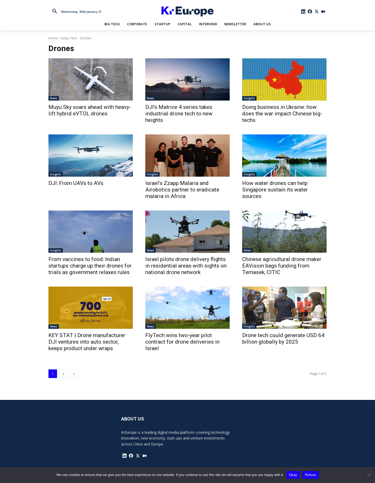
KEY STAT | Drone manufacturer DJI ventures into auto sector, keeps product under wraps (86, 341)
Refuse (310, 475)
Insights (249, 98)
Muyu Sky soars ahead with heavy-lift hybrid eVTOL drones (89, 110)
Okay (293, 475)
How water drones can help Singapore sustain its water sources (275, 189)
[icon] (303, 11)
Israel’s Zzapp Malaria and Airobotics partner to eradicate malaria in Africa (182, 189)
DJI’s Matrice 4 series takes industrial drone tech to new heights (179, 113)
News (53, 98)
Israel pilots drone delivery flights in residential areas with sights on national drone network (186, 265)
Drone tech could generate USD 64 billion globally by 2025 (283, 338)
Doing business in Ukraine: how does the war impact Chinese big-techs (282, 113)
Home (53, 38)
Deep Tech (69, 38)
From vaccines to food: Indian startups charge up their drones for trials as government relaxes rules (90, 265)
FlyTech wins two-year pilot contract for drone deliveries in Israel (182, 341)
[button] (54, 11)
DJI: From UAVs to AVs (75, 183)
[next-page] (74, 373)
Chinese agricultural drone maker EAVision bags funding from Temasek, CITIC (281, 265)
